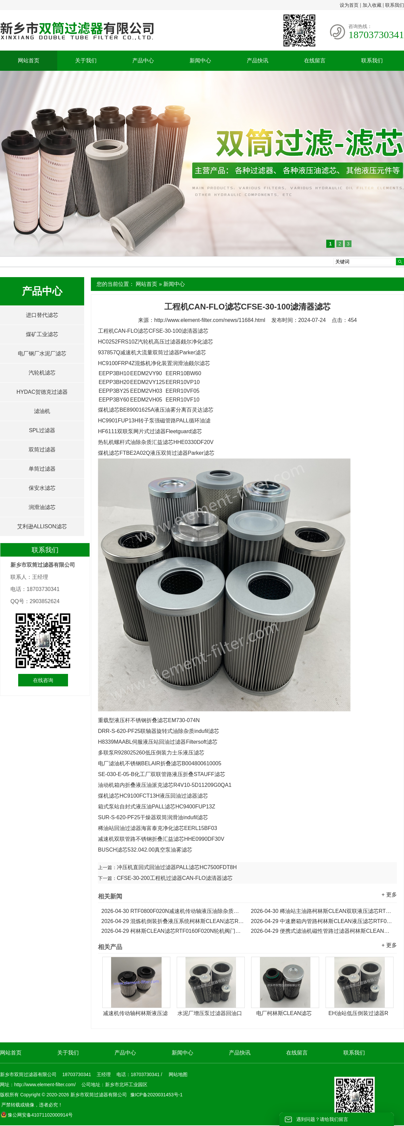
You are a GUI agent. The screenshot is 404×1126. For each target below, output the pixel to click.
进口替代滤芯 (42, 315)
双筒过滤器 (42, 449)
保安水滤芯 (42, 488)
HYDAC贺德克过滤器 (42, 392)
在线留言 (315, 60)
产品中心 (143, 60)
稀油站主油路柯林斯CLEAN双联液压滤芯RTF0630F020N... (322, 911)
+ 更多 (389, 894)
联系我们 (394, 5)
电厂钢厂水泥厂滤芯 (42, 353)
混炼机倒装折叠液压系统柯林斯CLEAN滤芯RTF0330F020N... (172, 921)
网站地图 (178, 1074)
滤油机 (42, 411)
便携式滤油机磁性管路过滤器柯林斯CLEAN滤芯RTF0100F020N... (322, 931)
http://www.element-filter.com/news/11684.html (209, 320)
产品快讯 (257, 60)
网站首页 (28, 60)
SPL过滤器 (42, 430)
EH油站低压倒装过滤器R (359, 1013)
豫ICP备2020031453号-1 (156, 1094)
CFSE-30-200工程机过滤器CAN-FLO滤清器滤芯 (175, 878)
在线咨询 (43, 680)
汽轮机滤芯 (42, 373)
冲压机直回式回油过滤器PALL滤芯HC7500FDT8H (177, 867)
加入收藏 (372, 5)
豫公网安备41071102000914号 (37, 1115)
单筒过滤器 (42, 469)
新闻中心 (200, 60)
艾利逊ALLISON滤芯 (42, 526)
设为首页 (349, 5)
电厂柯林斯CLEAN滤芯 (284, 1013)
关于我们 (86, 60)
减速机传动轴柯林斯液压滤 (135, 1013)
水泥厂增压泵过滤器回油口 (209, 1013)
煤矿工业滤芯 (42, 334)
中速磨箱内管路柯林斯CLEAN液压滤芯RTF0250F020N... (322, 921)
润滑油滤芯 (42, 507)
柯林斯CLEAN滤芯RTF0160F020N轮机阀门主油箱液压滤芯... (172, 931)
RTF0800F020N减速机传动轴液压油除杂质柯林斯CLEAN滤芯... (172, 911)
